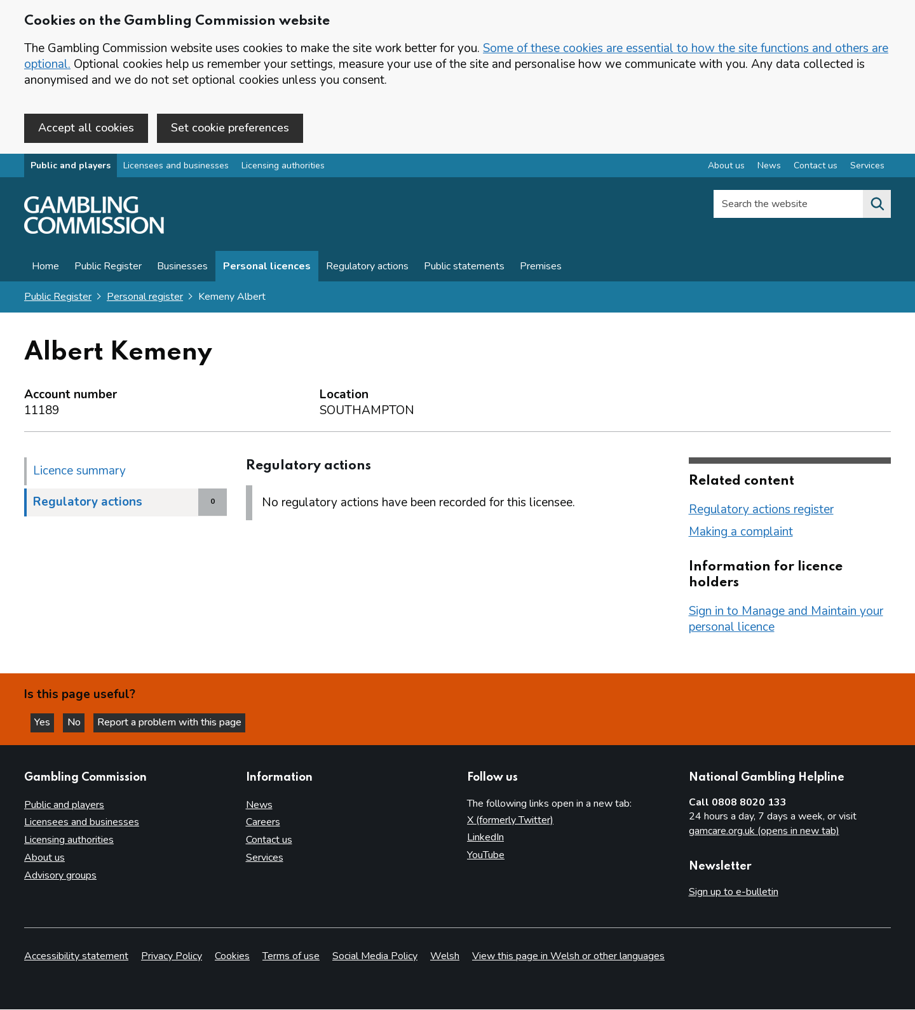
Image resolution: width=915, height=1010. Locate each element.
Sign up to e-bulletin (733, 892)
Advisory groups (60, 876)
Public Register (108, 268)
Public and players (70, 167)
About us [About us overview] (726, 167)
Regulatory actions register (761, 510)
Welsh (444, 957)
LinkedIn (485, 838)
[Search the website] (877, 206)
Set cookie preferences (230, 127)
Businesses (182, 268)
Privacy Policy (171, 957)
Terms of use (291, 957)
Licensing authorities (283, 167)
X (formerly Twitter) (510, 820)
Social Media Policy (374, 957)
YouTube (486, 856)
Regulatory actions (367, 268)
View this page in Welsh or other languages (568, 957)
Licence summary (79, 472)
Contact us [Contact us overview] (815, 167)
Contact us (269, 840)
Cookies (232, 957)
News (259, 805)
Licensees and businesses (176, 167)
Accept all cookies (86, 127)
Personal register (145, 299)
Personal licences (267, 268)
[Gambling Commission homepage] (94, 232)
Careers (263, 823)
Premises (541, 268)
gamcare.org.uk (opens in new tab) (764, 831)
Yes (47, 722)
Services (264, 858)
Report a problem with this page (178, 722)
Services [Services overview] (867, 167)
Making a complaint (741, 533)
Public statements (464, 268)
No (82, 722)
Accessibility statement (76, 957)
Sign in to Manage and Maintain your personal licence (786, 620)
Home (45, 268)
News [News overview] (769, 167)
